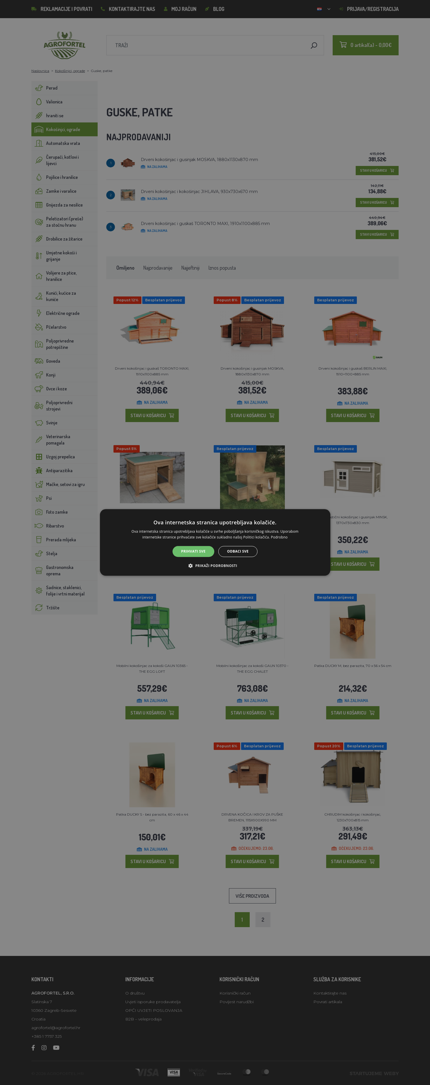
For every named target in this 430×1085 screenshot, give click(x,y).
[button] (215, 566)
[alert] (215, 542)
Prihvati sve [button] (193, 551)
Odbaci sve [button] (238, 551)
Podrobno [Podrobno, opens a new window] (279, 537)
